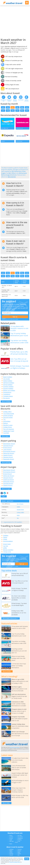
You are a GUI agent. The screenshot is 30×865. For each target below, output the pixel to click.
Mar (12, 107)
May (22, 107)
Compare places (8, 396)
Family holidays (7, 381)
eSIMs (5, 548)
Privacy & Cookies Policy (14, 862)
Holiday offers (7, 412)
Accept (26, 858)
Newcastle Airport (8, 459)
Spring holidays (7, 385)
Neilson (5, 423)
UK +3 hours (20, 504)
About (10, 835)
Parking (11, 853)
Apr (17, 107)
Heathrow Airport (8, 480)
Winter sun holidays (9, 390)
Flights (5, 537)
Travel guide (20, 99)
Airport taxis (7, 544)
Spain (18, 852)
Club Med (6, 433)
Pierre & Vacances (8, 429)
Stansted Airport (8, 446)
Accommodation (8, 541)
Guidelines (20, 838)
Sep (12, 110)
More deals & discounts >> (10, 618)
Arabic (18, 506)
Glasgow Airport (8, 457)
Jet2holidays (6, 421)
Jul (3, 110)
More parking (6, 462)
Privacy (11, 838)
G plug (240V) (20, 512)
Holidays (5, 535)
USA (18, 855)
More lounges (6, 489)
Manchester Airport (9, 444)
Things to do (7, 552)
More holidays (6, 401)
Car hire (5, 546)
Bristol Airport (7, 447)
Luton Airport (7, 449)
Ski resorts (6, 398)
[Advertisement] (15, 22)
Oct (17, 110)
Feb (8, 107)
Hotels (5, 539)
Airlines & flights (8, 415)
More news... (6, 803)
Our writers (20, 837)
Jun (27, 107)
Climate (11, 855)
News (10, 843)
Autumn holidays (8, 388)
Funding (19, 839)
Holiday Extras (7, 427)
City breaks (6, 379)
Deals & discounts (26, 100)
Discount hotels (8, 417)
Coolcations (6, 394)
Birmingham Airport (9, 451)
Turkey (19, 853)
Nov (22, 110)
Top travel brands (8, 413)
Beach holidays (7, 377)
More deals (5, 436)
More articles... (7, 671)
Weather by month (9, 100)
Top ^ (3, 496)
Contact (11, 837)
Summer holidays (8, 386)
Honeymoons (7, 392)
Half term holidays (8, 383)
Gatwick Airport (7, 455)
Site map (11, 841)
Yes (18, 518)
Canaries (19, 849)
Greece (19, 850)
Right (18, 515)
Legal (10, 839)
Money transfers (8, 550)
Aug (8, 110)
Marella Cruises (8, 425)
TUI (4, 419)
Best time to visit (3, 100)
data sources (12, 177)
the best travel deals (14, 747)
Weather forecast (15, 100)
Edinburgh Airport (8, 453)
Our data (19, 835)
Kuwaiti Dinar (20, 509)
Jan (3, 107)
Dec (27, 110)
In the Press (17, 841)
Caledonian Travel (8, 431)
